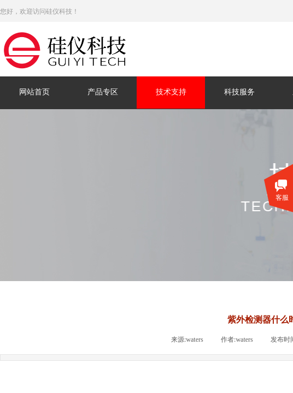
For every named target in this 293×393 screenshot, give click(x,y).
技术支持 (171, 92)
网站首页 (34, 92)
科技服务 (239, 92)
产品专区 (102, 92)
